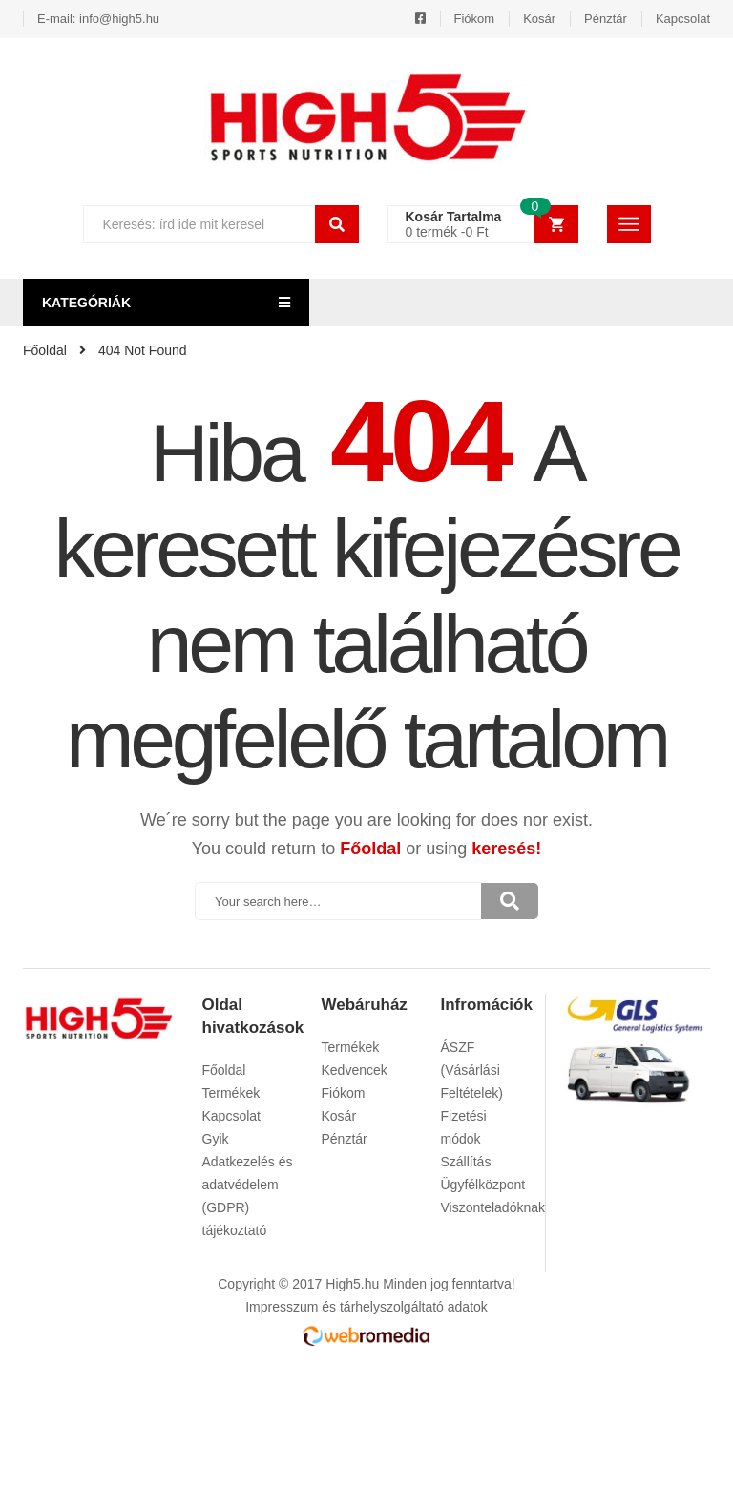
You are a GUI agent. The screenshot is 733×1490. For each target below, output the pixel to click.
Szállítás (466, 1161)
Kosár (539, 18)
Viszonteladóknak (493, 1207)
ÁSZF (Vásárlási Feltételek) (472, 1070)
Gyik (215, 1138)
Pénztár (605, 18)
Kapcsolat (683, 18)
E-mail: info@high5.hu (98, 18)
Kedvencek (354, 1070)
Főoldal (370, 848)
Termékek (231, 1093)
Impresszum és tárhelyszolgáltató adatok (366, 1306)
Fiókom (474, 18)
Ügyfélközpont (483, 1184)
